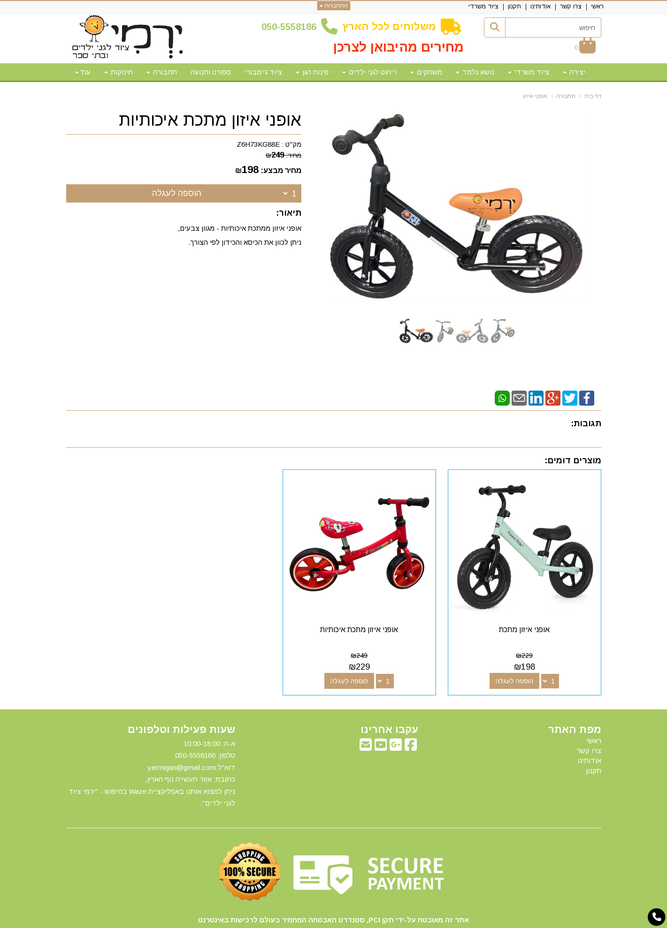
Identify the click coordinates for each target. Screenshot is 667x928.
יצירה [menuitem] (574, 72)
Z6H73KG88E (258, 144)
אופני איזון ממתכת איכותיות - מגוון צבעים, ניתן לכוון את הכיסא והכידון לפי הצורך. (239, 235)
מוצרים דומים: (572, 460)
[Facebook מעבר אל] (411, 717)
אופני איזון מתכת (539, 600)
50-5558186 (291, 27)
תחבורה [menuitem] (161, 72)
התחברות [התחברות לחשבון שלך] (333, 5)
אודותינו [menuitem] (540, 6)
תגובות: (586, 423)
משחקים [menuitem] (426, 72)
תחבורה (565, 96)
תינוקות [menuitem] (118, 72)
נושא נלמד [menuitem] (475, 72)
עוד (83, 72)
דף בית (592, 96)
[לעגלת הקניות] (585, 48)
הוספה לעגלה (176, 193)
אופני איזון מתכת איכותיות (210, 120)
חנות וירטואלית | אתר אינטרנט (273, 919)
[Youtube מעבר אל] (381, 717)
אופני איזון (535, 96)
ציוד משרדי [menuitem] (483, 6)
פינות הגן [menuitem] (312, 72)
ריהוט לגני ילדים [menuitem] (369, 72)
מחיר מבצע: (281, 170)
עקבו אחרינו (389, 699)
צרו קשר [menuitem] (571, 6)
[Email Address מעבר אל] (366, 717)
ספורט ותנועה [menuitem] (211, 72)
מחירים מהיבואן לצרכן (398, 47)
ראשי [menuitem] (597, 6)
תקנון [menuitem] (514, 6)
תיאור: (288, 213)
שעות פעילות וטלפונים (181, 699)
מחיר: (283, 155)
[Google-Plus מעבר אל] (396, 717)
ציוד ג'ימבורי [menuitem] (263, 72)
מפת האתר (574, 699)
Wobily (363, 919)
